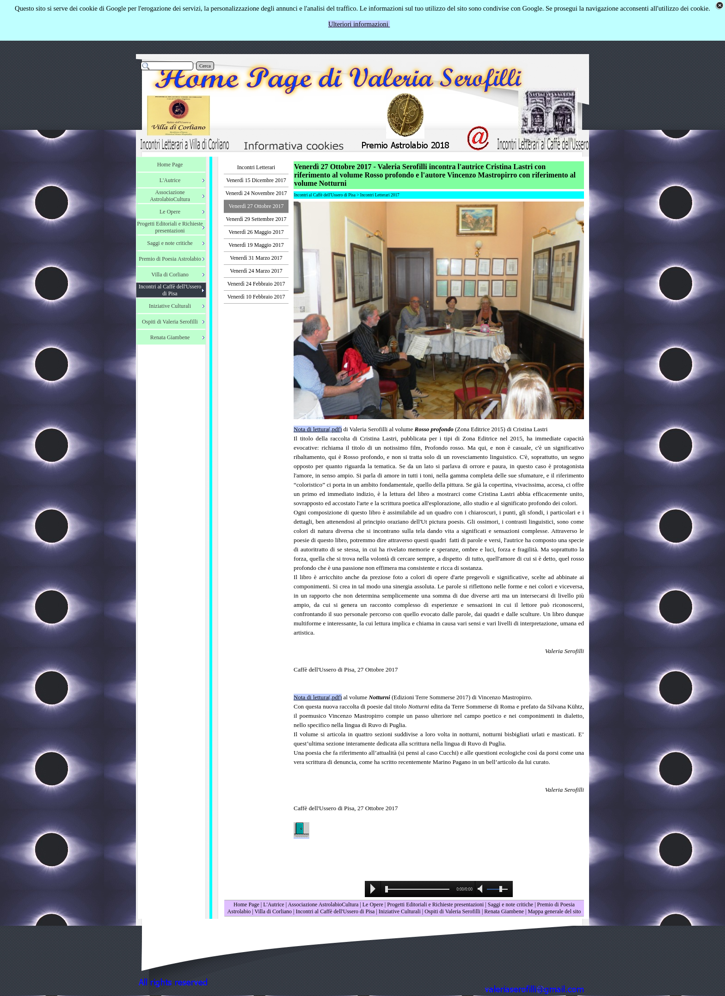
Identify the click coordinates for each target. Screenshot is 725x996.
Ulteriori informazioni (359, 24)
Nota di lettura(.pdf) (318, 429)
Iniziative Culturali (400, 911)
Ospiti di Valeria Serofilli (452, 911)
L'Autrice (273, 904)
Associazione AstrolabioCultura (323, 904)
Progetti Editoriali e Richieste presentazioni (436, 904)
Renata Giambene (504, 911)
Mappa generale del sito (554, 911)
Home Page (246, 904)
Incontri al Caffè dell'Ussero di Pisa (335, 911)
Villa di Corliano (273, 911)
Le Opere (372, 904)
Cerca (205, 65)
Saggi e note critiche (510, 904)
